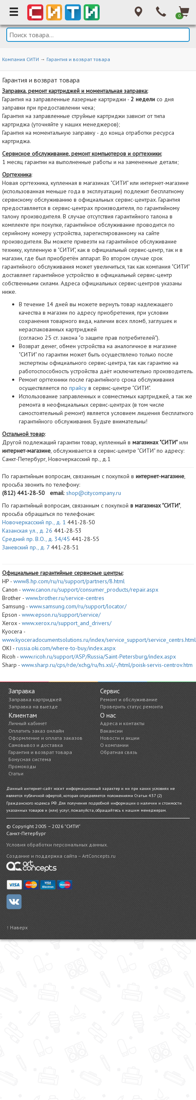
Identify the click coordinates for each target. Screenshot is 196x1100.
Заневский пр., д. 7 (25, 547)
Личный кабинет (27, 723)
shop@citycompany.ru (93, 493)
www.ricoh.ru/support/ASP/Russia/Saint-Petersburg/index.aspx (98, 656)
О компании (114, 745)
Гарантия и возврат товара (78, 59)
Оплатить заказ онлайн (36, 731)
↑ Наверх (17, 927)
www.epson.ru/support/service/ (61, 614)
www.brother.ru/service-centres (65, 598)
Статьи (15, 773)
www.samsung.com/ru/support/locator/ (77, 606)
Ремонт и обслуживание (128, 699)
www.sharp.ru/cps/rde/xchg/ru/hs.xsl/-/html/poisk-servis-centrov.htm (107, 665)
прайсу (78, 388)
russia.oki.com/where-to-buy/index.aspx (66, 648)
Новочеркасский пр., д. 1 (34, 522)
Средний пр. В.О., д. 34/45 (36, 539)
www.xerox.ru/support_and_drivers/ (66, 623)
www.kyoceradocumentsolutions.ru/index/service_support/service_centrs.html (99, 640)
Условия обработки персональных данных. (57, 844)
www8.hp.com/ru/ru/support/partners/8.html (69, 581)
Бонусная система (29, 759)
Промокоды (22, 766)
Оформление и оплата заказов (45, 738)
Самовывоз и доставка (35, 745)
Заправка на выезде (33, 706)
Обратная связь (118, 752)
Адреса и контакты (122, 723)
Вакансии (111, 731)
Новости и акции (119, 738)
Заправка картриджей (35, 699)
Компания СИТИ (20, 59)
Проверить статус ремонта (131, 706)
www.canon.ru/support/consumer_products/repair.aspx (90, 589)
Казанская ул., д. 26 (27, 530)
